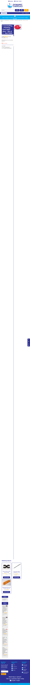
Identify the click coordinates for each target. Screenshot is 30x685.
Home (23, 13)
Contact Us (27, 13)
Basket (22, 10)
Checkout (26, 10)
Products (3, 13)
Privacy (24, 667)
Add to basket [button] (6, 577)
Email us (10, 1)
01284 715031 (18, 1)
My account (15, 668)
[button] (20, 26)
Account (17, 10)
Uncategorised (6, 20)
